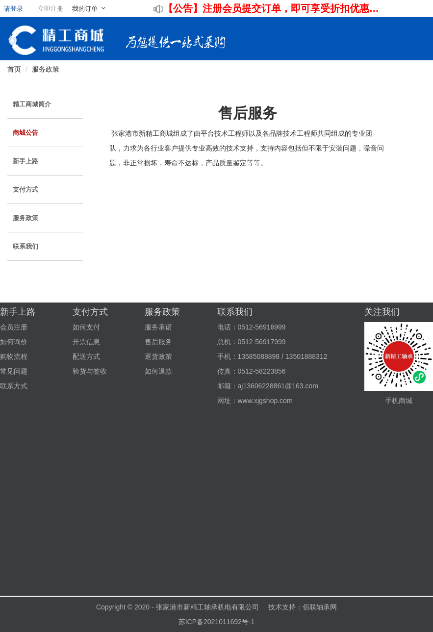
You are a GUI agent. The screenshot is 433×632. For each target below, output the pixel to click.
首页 (14, 69)
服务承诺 (158, 327)
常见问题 (13, 371)
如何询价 (13, 342)
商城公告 (25, 132)
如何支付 (86, 327)
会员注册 (13, 327)
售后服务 (158, 342)
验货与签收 (90, 371)
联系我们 (25, 246)
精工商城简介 (32, 104)
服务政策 (45, 69)
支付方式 (25, 189)
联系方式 (13, 386)
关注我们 (382, 312)
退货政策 (158, 356)
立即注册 (50, 8)
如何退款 (158, 371)
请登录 (13, 8)
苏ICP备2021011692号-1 (216, 622)
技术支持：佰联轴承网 (302, 607)
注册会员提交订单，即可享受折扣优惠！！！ (292, 8)
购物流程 (13, 356)
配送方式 (86, 356)
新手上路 (25, 161)
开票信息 (86, 342)
